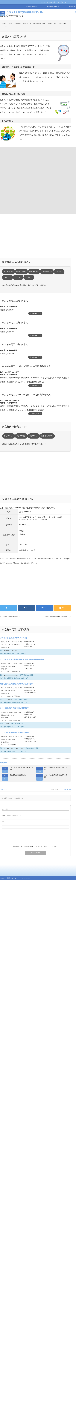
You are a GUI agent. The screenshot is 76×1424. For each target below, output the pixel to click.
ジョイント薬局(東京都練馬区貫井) (13, 638)
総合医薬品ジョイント (10, 650)
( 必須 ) (5, 809)
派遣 (28, 277)
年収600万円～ (21, 271)
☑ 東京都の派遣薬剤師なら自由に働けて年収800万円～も (24, 444)
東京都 (10, 15)
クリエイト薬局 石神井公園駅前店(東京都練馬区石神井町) (22, 659)
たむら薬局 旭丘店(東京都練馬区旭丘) (14, 708)
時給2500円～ (33, 271)
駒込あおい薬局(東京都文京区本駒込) (55, 768)
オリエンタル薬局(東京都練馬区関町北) (15, 732)
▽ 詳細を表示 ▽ (35, 313)
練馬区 (14, 15)
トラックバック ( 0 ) (55, 789)
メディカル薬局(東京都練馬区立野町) (55, 776)
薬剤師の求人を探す (32, 6)
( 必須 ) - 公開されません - (11, 815)
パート (7, 277)
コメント (19, 563)
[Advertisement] (20, 164)
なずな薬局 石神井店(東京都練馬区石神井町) (17, 684)
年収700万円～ (9, 271)
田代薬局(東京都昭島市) (18, 775)
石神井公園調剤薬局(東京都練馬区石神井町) (56, 616)
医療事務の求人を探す (53, 6)
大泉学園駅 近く (46, 271)
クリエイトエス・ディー (11, 675)
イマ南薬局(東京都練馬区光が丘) (11, 616)
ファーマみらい (8, 699)
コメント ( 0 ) (67, 789)
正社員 (59, 271)
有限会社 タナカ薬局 (35, 54)
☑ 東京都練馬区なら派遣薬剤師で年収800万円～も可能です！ (26, 285)
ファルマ (6, 724)
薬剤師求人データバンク (13, 878)
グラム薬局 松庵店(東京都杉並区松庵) (21, 768)
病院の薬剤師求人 (47, 436)
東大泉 (19, 15)
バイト (18, 277)
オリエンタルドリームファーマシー (14, 748)
